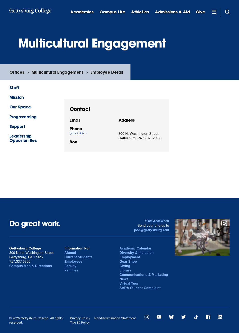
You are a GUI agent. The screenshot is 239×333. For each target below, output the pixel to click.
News (124, 279)
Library (125, 270)
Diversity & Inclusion (137, 253)
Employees (73, 261)
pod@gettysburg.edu (151, 230)
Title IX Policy (80, 322)
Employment (130, 257)
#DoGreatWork (157, 221)
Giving (125, 266)
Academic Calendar (136, 248)
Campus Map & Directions (30, 266)
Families (71, 270)
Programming (23, 116)
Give (200, 12)
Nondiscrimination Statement (115, 318)
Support (17, 126)
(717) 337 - (78, 133)
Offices (16, 72)
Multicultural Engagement (57, 72)
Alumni (70, 253)
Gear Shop (128, 261)
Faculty (70, 266)
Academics (82, 12)
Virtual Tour (129, 283)
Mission (16, 97)
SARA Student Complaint (140, 288)
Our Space (20, 107)
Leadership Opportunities (23, 138)
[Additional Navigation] (214, 12)
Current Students (78, 257)
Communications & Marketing (144, 274)
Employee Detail (107, 72)
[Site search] (227, 12)
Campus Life (112, 12)
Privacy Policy (80, 318)
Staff (14, 87)
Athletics (140, 12)
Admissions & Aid (172, 12)
